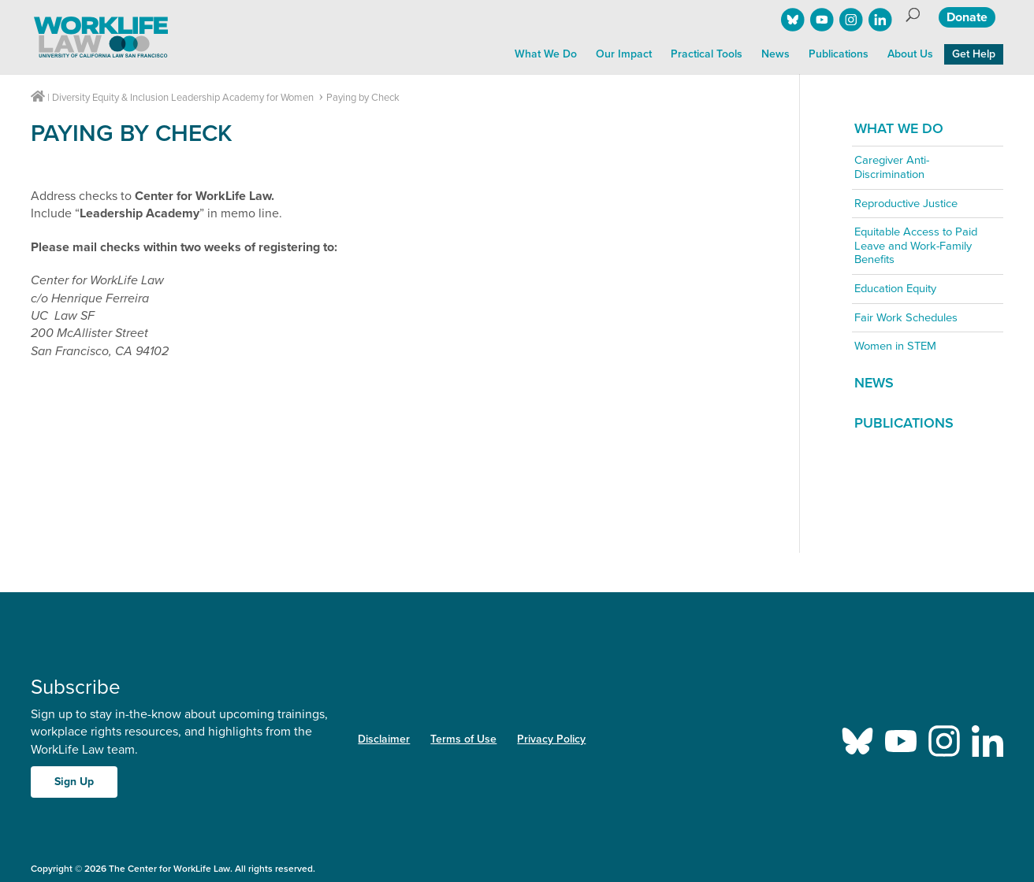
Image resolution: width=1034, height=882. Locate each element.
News (775, 54)
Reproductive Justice (906, 203)
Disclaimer (384, 739)
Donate (967, 17)
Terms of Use (463, 739)
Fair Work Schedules (906, 317)
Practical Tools (706, 54)
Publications (838, 54)
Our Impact (624, 54)
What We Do (546, 54)
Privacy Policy (551, 739)
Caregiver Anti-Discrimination (891, 167)
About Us (910, 54)
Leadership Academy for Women (242, 97)
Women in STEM (895, 346)
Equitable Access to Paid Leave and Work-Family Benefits (915, 245)
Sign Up (74, 781)
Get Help (973, 54)
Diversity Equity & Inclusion (110, 97)
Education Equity (895, 288)
